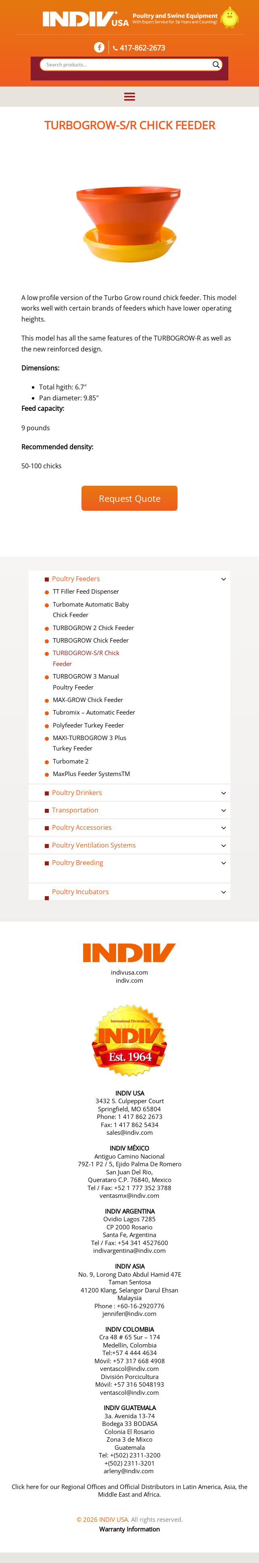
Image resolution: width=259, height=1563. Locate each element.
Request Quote (130, 498)
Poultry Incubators (80, 891)
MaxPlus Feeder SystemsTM (91, 774)
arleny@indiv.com (129, 1471)
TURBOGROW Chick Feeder (91, 640)
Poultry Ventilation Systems (94, 845)
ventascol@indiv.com (129, 1368)
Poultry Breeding (77, 862)
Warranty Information (129, 1529)
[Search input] (127, 64)
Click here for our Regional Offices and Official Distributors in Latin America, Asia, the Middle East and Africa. (129, 1491)
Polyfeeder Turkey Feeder (88, 725)
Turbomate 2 (71, 761)
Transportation (75, 810)
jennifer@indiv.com (129, 1313)
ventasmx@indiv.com (129, 1195)
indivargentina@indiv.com (129, 1250)
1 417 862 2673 (140, 1117)
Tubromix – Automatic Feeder (94, 712)
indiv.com (129, 980)
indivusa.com (129, 972)
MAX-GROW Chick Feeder (88, 700)
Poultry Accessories (82, 827)
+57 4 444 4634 (134, 1353)
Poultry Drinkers (77, 792)
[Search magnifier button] (216, 64)
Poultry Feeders (76, 578)
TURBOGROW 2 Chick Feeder (93, 628)
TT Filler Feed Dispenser (86, 591)
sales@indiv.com (130, 1132)
